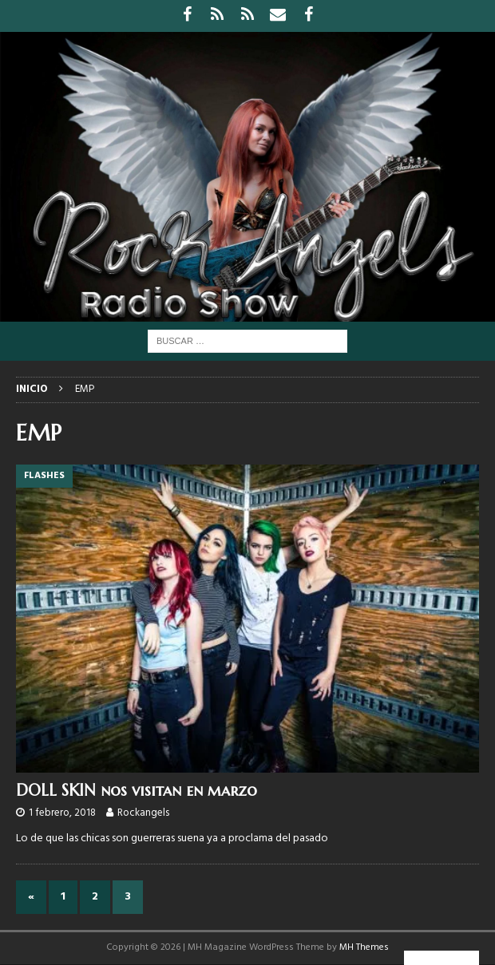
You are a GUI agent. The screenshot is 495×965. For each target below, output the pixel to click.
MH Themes (364, 947)
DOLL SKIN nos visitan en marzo (136, 791)
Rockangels (143, 813)
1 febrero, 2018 (62, 813)
